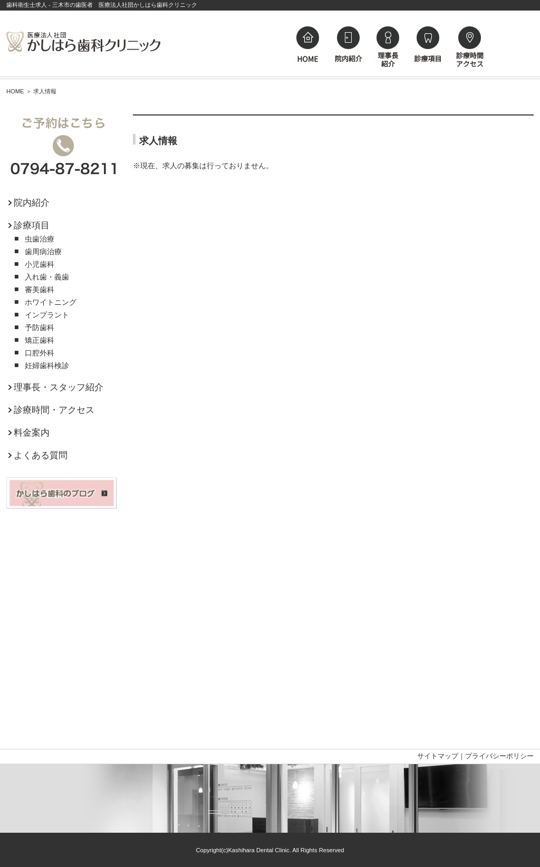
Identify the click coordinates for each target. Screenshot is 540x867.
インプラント (47, 315)
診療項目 (29, 225)
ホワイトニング (50, 302)
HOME (15, 91)
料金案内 (29, 433)
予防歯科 (39, 327)
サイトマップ (437, 756)
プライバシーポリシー (499, 756)
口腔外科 (39, 353)
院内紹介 (29, 203)
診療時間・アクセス (51, 410)
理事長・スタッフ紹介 (55, 387)
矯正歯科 (39, 340)
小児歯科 (39, 264)
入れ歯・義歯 (47, 277)
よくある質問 (38, 455)
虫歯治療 (39, 239)
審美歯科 (39, 289)
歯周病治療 (43, 251)
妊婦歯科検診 (47, 365)
